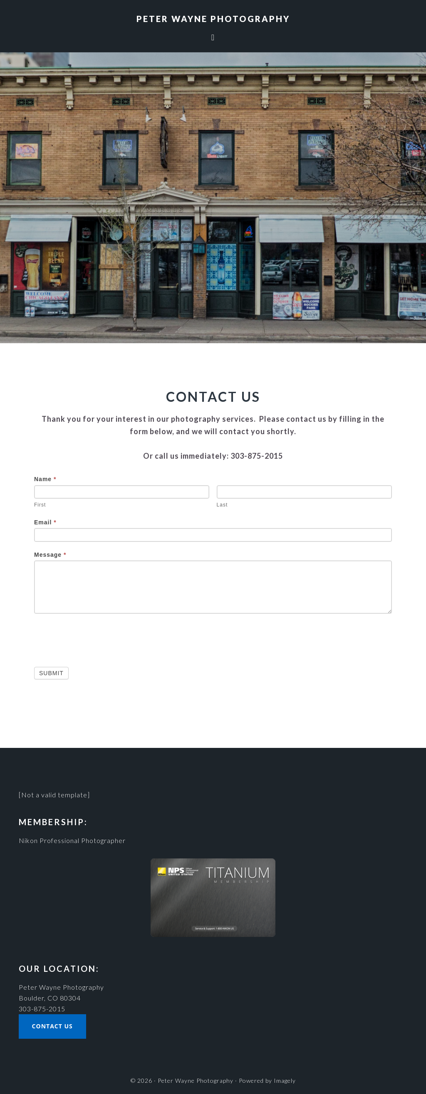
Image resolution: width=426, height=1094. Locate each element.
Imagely (285, 1080)
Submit (51, 673)
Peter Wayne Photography (213, 19)
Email (45, 522)
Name (45, 479)
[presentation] (97, 638)
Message (50, 554)
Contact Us (52, 1026)
